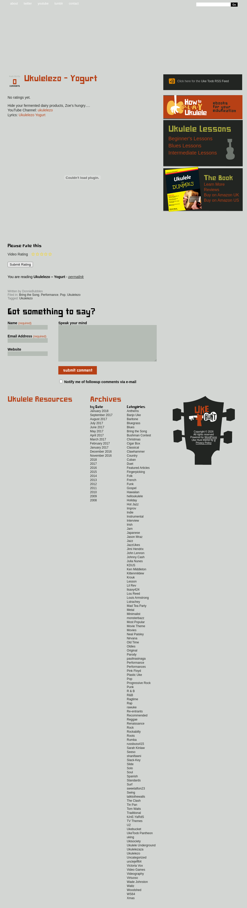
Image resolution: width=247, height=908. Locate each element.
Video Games (136, 877)
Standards (134, 788)
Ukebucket (134, 836)
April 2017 (97, 443)
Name (19, 323)
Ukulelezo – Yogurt (60, 79)
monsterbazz (135, 625)
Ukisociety (134, 849)
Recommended (137, 723)
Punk (130, 694)
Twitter (73, 284)
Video (234, 61)
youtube (43, 3)
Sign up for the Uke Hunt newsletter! (20, 284)
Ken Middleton (136, 577)
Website (14, 349)
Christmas (133, 447)
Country (132, 463)
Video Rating (18, 254)
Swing (131, 800)
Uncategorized (136, 865)
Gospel (131, 496)
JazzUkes (133, 552)
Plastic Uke (134, 682)
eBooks (120, 61)
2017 (93, 471)
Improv (131, 516)
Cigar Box (133, 451)
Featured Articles (138, 475)
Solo (130, 776)
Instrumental (135, 524)
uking (130, 845)
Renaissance (135, 731)
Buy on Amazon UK (221, 195)
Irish (130, 532)
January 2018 (99, 418)
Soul (130, 780)
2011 (93, 496)
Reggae (132, 727)
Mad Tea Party (136, 613)
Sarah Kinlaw (136, 755)
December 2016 (101, 459)
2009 (93, 504)
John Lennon (135, 560)
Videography (135, 881)
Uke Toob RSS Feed (215, 81)
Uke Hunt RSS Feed (36, 284)
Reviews (145, 61)
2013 (93, 487)
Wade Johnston (137, 889)
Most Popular (136, 629)
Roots (131, 743)
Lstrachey (133, 609)
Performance (49, 295)
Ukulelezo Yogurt (32, 115)
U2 (129, 832)
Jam (130, 536)
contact (74, 3)
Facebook (52, 284)
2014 (93, 483)
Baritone (132, 427)
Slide (130, 772)
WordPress (210, 444)
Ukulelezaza (135, 857)
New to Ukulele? (203, 61)
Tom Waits (134, 816)
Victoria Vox (135, 873)
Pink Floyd (134, 678)
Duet (130, 471)
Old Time (133, 650)
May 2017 (96, 439)
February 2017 (100, 451)
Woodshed (134, 897)
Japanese (133, 540)
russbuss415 (135, 751)
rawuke (132, 715)
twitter (28, 3)
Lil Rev (131, 593)
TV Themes (135, 828)
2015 (93, 479)
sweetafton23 (136, 796)
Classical (133, 455)
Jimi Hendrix (135, 556)
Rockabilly (134, 739)
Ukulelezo (74, 295)
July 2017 (96, 431)
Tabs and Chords (84, 61)
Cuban (131, 467)
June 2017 (97, 435)
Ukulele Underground (141, 853)
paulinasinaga (136, 666)
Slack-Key (133, 767)
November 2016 (101, 463)
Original (132, 658)
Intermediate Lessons (192, 153)
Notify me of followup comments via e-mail (100, 389)
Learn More (214, 184)
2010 (93, 500)
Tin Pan (132, 812)
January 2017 (99, 455)
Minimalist (133, 621)
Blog (50, 61)
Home (20, 61)
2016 (93, 475)
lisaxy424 (133, 597)
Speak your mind (72, 323)
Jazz (130, 548)
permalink (76, 277)
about (14, 3)
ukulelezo (45, 110)
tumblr (59, 3)
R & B (131, 698)
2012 (93, 491)
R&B (130, 703)
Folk (130, 483)
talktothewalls (136, 804)
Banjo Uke (134, 422)
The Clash (134, 808)
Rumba (132, 747)
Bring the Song (29, 295)
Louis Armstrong (138, 605)
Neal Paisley (135, 642)
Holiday (132, 508)
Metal (130, 617)
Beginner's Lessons (190, 138)
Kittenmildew (135, 581)
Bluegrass (133, 431)
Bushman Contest (139, 443)
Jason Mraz (135, 544)
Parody (131, 662)
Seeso (131, 759)
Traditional (134, 820)
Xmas (131, 905)
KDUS (131, 573)
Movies (131, 638)
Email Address (27, 336)
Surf (129, 792)
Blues (130, 435)
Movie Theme (136, 634)
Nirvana (132, 646)
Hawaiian (133, 500)
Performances (136, 674)
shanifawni (134, 763)
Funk (130, 491)
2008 (93, 508)
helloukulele (135, 504)
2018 (93, 467)
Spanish (132, 784)
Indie (130, 520)
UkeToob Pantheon (140, 841)
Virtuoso (132, 885)
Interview (133, 528)
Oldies (131, 654)
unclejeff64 (134, 869)
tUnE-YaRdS (135, 824)
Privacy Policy (203, 450)
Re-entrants (135, 719)
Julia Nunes (135, 569)
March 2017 (98, 447)
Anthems (133, 418)
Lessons (172, 61)
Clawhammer (136, 459)
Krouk (131, 585)
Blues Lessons (184, 145)
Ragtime (132, 707)
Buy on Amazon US (221, 200)
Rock (130, 735)
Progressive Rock (139, 690)
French (131, 487)
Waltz (130, 893)
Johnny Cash (136, 565)
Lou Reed (133, 601)
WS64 (131, 901)
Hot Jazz (133, 512)
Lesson (132, 589)
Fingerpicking (136, 479)
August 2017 (98, 427)
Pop (62, 295)
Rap (129, 711)
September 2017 (101, 422)
